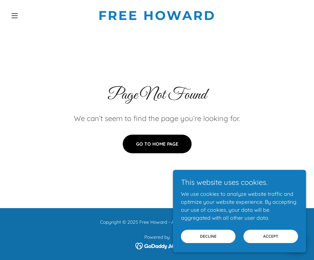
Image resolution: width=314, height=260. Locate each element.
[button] (30, 15)
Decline (208, 236)
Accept (270, 236)
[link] (157, 18)
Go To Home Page (157, 144)
